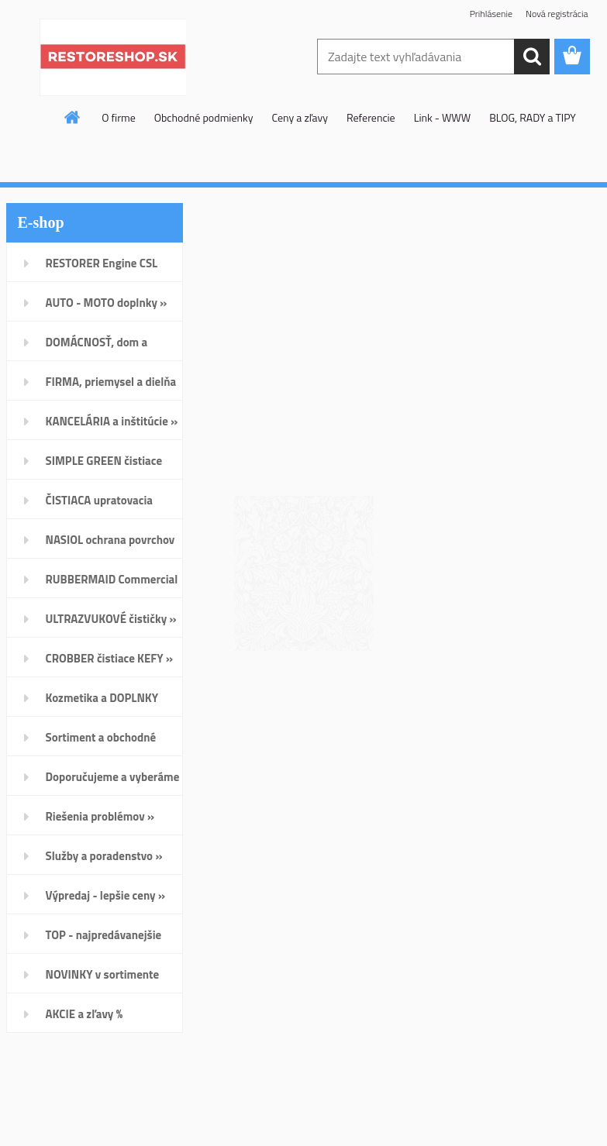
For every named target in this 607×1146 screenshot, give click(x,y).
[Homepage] (72, 117)
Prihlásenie (491, 13)
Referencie (371, 117)
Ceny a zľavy (299, 117)
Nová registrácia (557, 13)
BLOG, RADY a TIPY (532, 117)
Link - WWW (442, 117)
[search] (532, 56)
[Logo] (112, 57)
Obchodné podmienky (203, 117)
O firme (119, 117)
